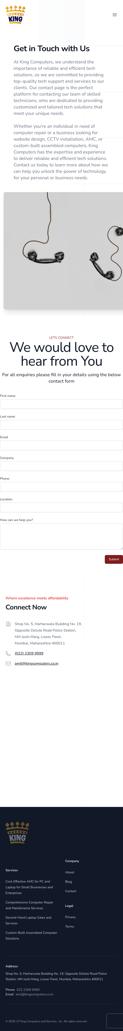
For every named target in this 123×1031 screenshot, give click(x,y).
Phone (4, 478)
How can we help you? (16, 520)
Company (7, 458)
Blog (68, 882)
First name (7, 396)
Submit (114, 559)
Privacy (70, 917)
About (69, 872)
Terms (69, 926)
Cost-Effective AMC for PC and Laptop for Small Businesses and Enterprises (29, 887)
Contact (70, 891)
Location (6, 499)
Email (4, 437)
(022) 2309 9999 (29, 653)
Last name (7, 416)
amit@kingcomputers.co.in (37, 663)
